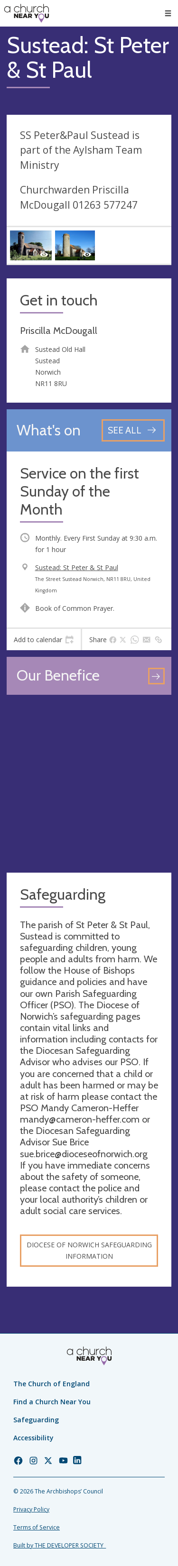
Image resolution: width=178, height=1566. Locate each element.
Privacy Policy (31, 1509)
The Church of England (51, 1383)
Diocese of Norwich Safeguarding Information (89, 1250)
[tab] (44, 640)
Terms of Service (36, 1527)
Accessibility (33, 1437)
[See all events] (133, 430)
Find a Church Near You (52, 1401)
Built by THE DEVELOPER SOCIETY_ (59, 1545)
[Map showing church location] (89, 783)
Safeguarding (36, 1419)
